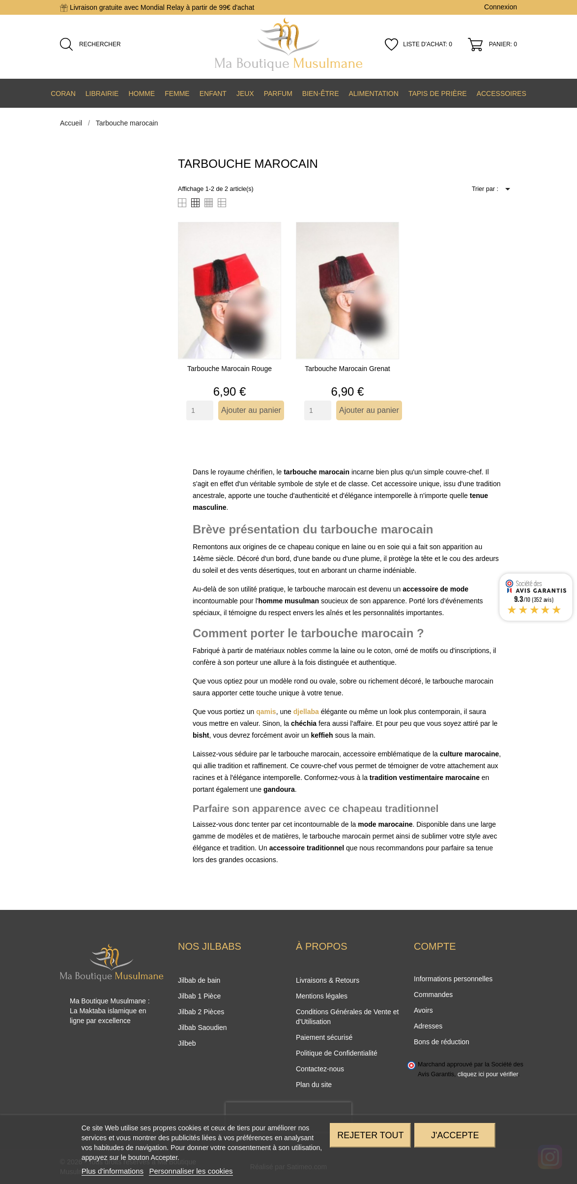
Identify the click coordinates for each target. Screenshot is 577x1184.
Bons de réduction (441, 1042)
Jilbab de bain (199, 980)
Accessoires (501, 93)
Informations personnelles (453, 979)
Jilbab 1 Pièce (199, 996)
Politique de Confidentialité (336, 1053)
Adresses (428, 1026)
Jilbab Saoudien (202, 1027)
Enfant (213, 93)
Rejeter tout (370, 1135)
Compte (435, 946)
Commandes (433, 994)
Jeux (245, 93)
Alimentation (373, 93)
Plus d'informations (113, 1171)
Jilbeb (187, 1043)
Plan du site (314, 1085)
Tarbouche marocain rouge (229, 369)
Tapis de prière (437, 93)
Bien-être (320, 93)
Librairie (102, 93)
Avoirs (423, 1010)
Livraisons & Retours (327, 980)
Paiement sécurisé (324, 1037)
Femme (177, 93)
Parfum (278, 93)
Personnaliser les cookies (190, 1171)
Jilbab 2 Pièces (201, 1012)
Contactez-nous (320, 1069)
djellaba (306, 712)
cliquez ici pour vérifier (488, 1074)
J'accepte (455, 1135)
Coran (63, 93)
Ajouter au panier (251, 410)
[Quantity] (199, 410)
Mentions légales (321, 996)
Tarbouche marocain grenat (347, 369)
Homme (141, 93)
